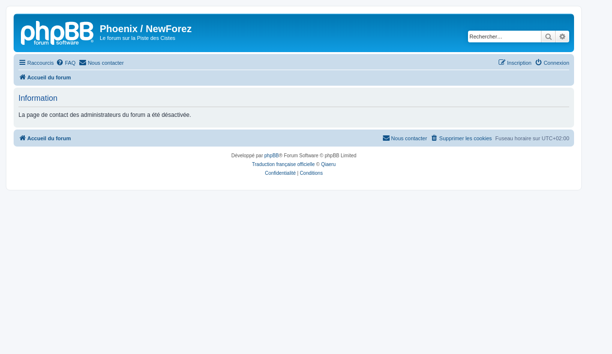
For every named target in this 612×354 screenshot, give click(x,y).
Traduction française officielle (283, 164)
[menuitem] (65, 63)
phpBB (271, 155)
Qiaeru (328, 164)
